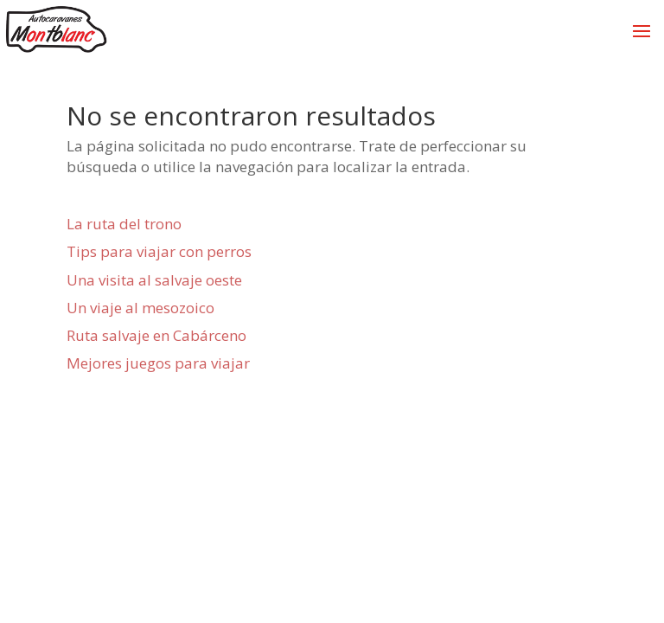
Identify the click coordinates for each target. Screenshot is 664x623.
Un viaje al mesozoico (140, 308)
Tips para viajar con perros (159, 251)
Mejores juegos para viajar (158, 363)
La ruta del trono (124, 224)
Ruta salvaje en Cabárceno (156, 335)
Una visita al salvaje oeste (154, 280)
